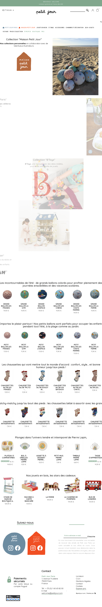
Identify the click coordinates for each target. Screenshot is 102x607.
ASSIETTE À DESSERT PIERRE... (41, 458)
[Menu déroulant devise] (8, 10)
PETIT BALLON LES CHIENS (59, 347)
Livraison (80, 576)
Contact (79, 583)
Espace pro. (81, 588)
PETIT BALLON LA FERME (93, 347)
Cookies (79, 586)
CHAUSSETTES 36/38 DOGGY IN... (42, 387)
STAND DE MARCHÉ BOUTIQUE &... (8, 499)
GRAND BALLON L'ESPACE (41, 306)
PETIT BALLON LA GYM (23, 347)
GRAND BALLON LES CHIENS (59, 306)
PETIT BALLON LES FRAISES (6, 347)
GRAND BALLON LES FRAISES (6, 306)
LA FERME (50, 497)
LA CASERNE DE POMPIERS (71, 498)
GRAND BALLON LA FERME (93, 306)
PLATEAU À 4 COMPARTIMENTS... (10, 457)
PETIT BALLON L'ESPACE (41, 347)
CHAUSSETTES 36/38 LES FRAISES (7, 387)
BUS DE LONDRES (92, 498)
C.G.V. (78, 578)
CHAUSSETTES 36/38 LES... (95, 386)
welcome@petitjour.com (52, 593)
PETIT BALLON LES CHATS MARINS (76, 348)
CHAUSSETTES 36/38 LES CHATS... (77, 387)
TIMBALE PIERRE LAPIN (76, 458)
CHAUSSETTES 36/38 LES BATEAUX (60, 387)
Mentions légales (83, 581)
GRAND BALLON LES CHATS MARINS (76, 307)
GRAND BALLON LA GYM (23, 306)
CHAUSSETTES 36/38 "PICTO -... (25, 387)
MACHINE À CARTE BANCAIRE (29, 499)
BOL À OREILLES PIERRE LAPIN (24, 459)
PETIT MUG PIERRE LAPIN (58, 458)
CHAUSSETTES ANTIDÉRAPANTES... (9, 422)
